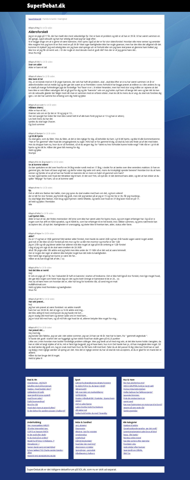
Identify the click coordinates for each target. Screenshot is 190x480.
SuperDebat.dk (35, 19)
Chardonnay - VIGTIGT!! (37, 383)
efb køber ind (81, 410)
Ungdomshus (81, 434)
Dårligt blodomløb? (83, 441)
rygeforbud (80, 438)
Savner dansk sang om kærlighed (41, 447)
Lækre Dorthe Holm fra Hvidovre (89, 407)
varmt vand (128, 401)
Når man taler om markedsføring (89, 392)
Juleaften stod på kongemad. (39, 386)
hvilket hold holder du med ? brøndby (91, 413)
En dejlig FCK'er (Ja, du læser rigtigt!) (90, 386)
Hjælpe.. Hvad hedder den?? (39, 389)
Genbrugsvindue (130, 410)
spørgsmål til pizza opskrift (38, 395)
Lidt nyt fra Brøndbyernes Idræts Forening (93, 383)
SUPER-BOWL (80, 395)
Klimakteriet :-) (33, 444)
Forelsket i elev (130, 444)
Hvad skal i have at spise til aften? (41, 407)
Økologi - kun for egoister (86, 431)
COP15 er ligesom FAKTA (37, 431)
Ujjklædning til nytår (35, 392)
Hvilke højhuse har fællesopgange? (138, 392)
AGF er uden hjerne (83, 404)
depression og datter (84, 447)
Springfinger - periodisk (85, 450)
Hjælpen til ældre (131, 425)
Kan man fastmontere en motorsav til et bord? (143, 404)
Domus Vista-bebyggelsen (134, 389)
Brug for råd (32, 404)
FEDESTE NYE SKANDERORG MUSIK (41, 456)
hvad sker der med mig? (85, 444)
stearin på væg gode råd (134, 407)
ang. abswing (80, 425)
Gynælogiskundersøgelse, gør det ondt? (140, 428)
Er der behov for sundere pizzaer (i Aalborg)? (46, 410)
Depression (80, 428)
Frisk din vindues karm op (134, 398)
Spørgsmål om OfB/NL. (133, 450)
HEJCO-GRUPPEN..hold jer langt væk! (139, 386)
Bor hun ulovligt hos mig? (134, 383)
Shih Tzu (127, 453)
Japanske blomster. (132, 395)
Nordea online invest (132, 438)
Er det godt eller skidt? (36, 434)
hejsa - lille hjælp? (131, 434)
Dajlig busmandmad (35, 401)
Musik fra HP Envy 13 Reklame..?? (40, 441)
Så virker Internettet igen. (37, 428)
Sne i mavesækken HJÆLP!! (38, 425)
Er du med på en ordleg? (37, 438)
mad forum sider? (34, 398)
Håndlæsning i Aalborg (85, 453)
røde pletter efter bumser (134, 447)
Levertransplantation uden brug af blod (140, 431)
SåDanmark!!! (80, 389)
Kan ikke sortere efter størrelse (136, 441)
